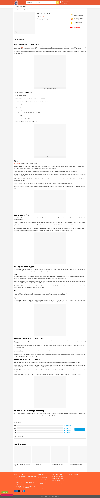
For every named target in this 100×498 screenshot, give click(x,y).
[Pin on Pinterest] (45, 19)
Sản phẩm (21, 9)
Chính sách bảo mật (44, 479)
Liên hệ (41, 488)
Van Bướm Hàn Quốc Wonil (57, 464)
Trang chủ (16, 9)
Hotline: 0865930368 (7, 495)
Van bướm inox (17, 163)
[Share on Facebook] (38, 19)
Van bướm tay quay (22, 418)
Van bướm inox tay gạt (19, 47)
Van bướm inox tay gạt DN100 (76, 464)
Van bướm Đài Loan (37, 464)
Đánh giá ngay (79, 429)
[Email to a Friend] (43, 19)
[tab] (19, 39)
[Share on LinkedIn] (47, 19)
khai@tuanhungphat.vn (60, 483)
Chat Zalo (4, 492)
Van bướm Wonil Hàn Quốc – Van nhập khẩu (22, 465)
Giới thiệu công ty (43, 477)
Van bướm (26, 9)
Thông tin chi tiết (19, 39)
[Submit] (57, 2)
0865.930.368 (64, 3)
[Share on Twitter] (40, 19)
